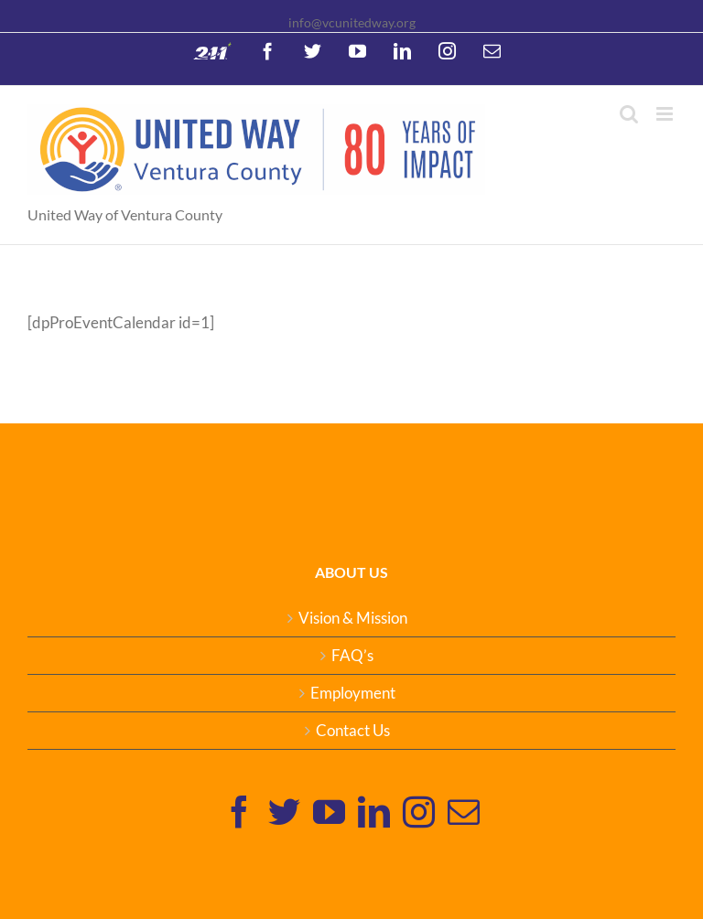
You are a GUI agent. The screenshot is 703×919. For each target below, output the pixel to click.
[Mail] (464, 812)
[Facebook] (239, 812)
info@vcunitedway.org (352, 22)
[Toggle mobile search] (629, 113)
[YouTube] (329, 812)
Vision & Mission (352, 618)
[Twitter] (284, 812)
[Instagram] (419, 812)
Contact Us (353, 730)
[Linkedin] (374, 812)
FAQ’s (352, 656)
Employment (352, 693)
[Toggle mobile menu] (666, 113)
